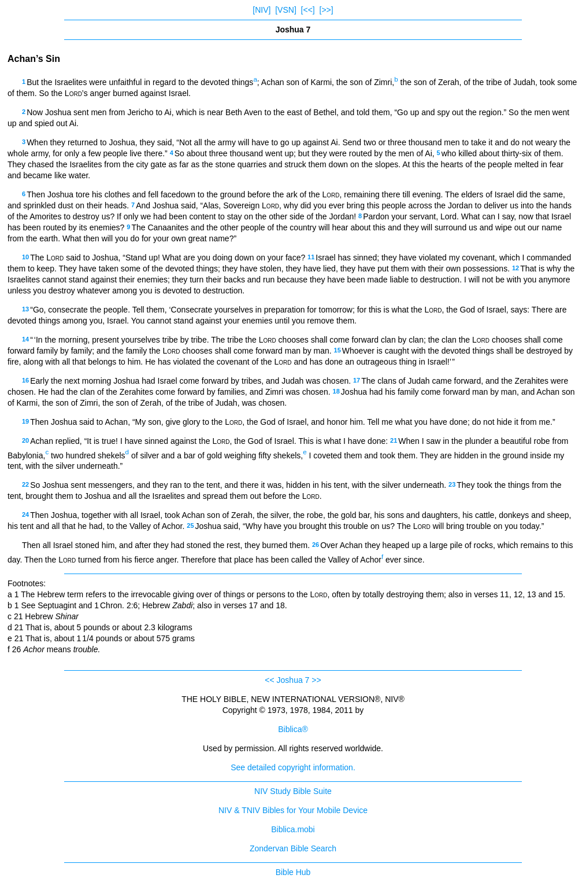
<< (269, 680)
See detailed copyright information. (293, 767)
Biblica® (293, 729)
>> (316, 680)
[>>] (326, 9)
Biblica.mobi (292, 829)
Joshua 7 (293, 680)
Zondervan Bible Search (293, 848)
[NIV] (261, 9)
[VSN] (285, 9)
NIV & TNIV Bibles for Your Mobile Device (293, 810)
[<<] (308, 9)
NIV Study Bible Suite (293, 791)
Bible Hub (293, 872)
